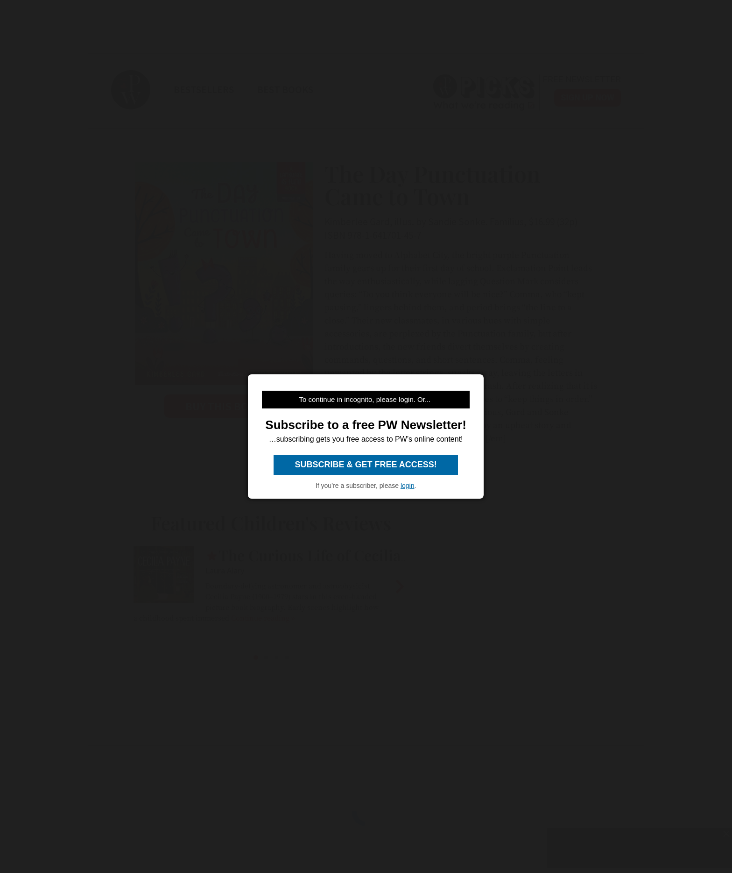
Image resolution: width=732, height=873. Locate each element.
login (408, 485)
